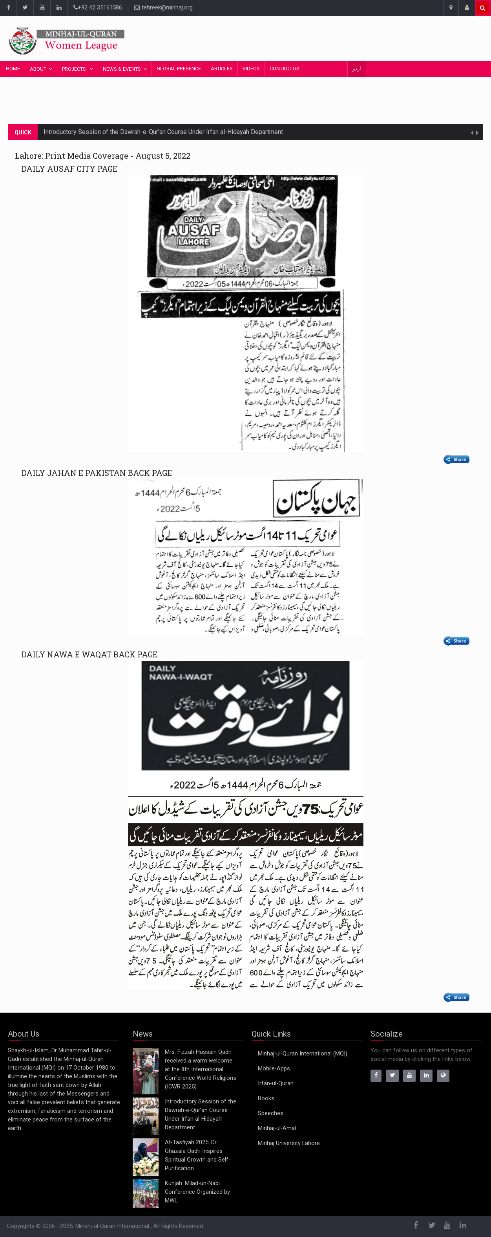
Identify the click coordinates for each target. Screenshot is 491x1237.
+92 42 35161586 (97, 7)
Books (266, 1098)
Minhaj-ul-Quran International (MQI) (302, 1053)
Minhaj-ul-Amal (277, 1128)
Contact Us (284, 69)
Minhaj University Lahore (289, 1143)
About (38, 69)
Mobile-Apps (274, 1068)
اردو (356, 69)
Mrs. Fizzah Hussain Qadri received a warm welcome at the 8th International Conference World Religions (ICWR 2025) (200, 1069)
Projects (74, 69)
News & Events (122, 69)
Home (13, 69)
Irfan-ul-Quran (276, 1083)
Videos (251, 69)
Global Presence (179, 69)
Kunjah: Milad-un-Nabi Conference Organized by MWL (197, 1192)
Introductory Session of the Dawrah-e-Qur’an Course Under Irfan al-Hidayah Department (163, 132)
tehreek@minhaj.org (163, 7)
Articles (222, 69)
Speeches (270, 1113)
